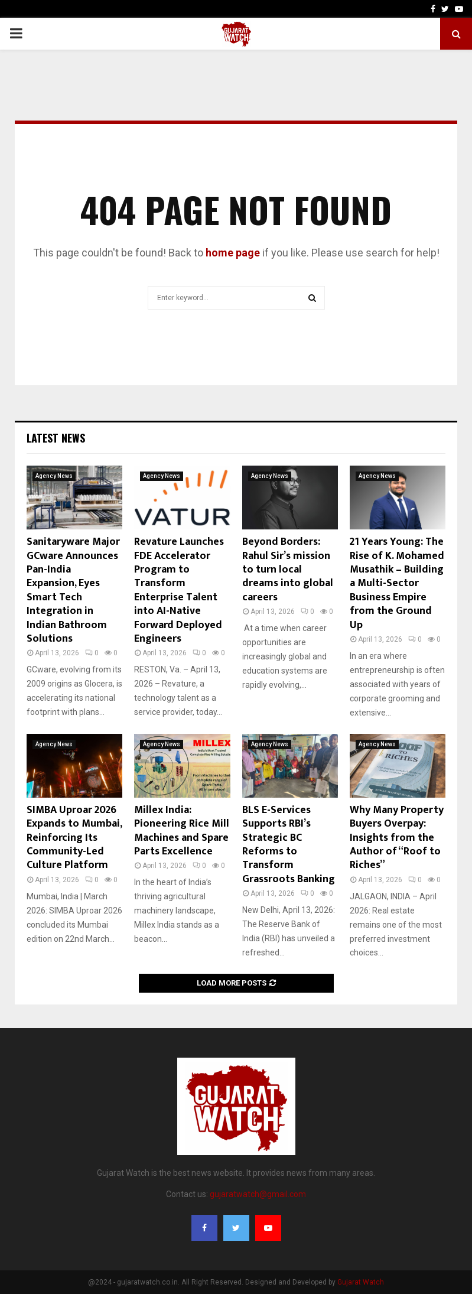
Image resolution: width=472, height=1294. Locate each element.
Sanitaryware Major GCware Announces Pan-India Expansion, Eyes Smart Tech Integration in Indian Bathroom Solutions (73, 590)
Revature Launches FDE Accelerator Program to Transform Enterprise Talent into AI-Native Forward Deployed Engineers (179, 590)
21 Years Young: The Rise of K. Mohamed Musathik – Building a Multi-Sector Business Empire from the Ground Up (397, 583)
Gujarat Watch (360, 1282)
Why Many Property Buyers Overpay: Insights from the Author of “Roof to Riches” (397, 837)
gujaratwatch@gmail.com (258, 1194)
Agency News (54, 476)
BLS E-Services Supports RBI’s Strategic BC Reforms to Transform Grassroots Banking (288, 844)
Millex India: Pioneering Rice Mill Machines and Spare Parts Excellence (181, 830)
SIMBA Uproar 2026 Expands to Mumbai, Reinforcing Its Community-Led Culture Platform (74, 837)
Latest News (56, 438)
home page (233, 252)
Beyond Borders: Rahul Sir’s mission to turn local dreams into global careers (287, 569)
